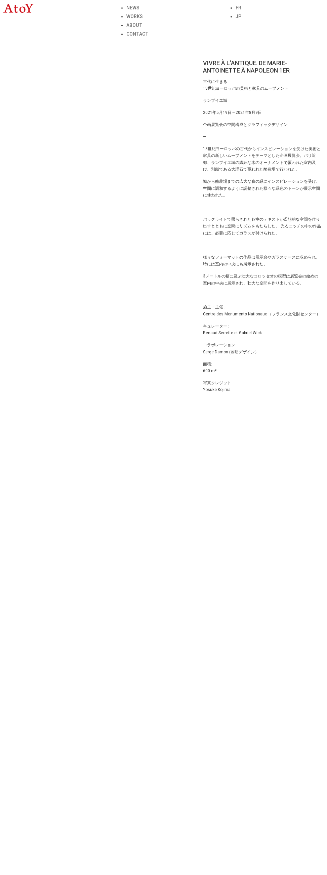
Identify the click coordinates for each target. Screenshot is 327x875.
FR (238, 7)
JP (238, 16)
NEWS (132, 7)
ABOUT (134, 25)
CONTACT (137, 34)
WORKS (134, 16)
